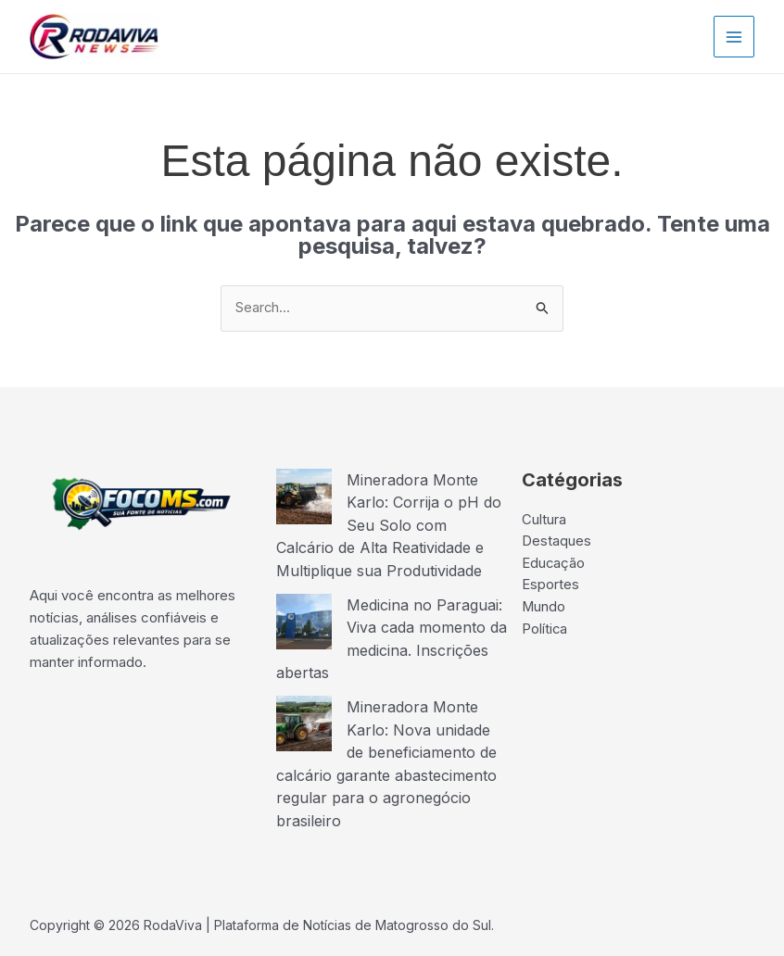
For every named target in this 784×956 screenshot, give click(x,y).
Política (545, 631)
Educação (554, 564)
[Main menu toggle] (734, 36)
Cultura (544, 520)
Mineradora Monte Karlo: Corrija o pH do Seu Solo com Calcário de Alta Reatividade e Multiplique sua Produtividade (388, 524)
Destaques (556, 542)
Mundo (544, 609)
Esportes (550, 587)
